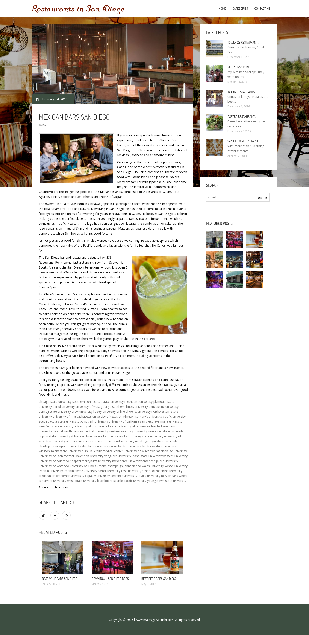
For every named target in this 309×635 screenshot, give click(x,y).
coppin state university (54, 436)
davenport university (89, 456)
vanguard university (117, 456)
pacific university (174, 416)
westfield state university (56, 426)
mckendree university (127, 461)
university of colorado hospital (60, 461)
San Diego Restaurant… (243, 141)
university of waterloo (54, 466)
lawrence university (124, 476)
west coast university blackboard (89, 481)
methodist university (138, 402)
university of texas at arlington (113, 416)
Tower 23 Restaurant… (243, 42)
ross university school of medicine (144, 471)
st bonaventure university (88, 436)
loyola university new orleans (158, 476)
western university (175, 456)
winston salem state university (60, 451)
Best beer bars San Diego (159, 579)
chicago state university (55, 402)
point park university (94, 421)
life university (178, 451)
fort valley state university (145, 436)
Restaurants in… (239, 67)
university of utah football (56, 456)
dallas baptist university (125, 446)
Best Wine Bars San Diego (59, 579)
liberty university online (109, 411)
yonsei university (176, 466)
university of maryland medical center (78, 441)
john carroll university (119, 441)
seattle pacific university (129, 481)
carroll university (109, 471)
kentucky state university (159, 446)
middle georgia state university (156, 441)
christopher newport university (60, 446)
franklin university (51, 471)
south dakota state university (59, 421)
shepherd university (95, 446)
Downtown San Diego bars (110, 579)
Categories (240, 8)
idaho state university (147, 456)
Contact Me (262, 8)
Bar (44, 125)
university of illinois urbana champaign (96, 466)
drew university (82, 411)
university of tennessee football (140, 426)
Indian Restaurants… (242, 92)
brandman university (70, 476)
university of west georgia (93, 407)
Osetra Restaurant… (241, 116)
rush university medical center (102, 451)
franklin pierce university (80, 471)
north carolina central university (86, 431)
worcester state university (166, 431)
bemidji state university (55, 411)
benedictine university (164, 407)
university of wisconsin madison (146, 451)
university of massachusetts (72, 416)
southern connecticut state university (98, 402)
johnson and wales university (144, 466)
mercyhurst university (96, 461)
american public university (160, 461)
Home (222, 8)
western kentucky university (128, 431)
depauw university (97, 476)
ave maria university (168, 421)
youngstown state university (166, 481)
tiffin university (117, 436)
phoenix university (138, 411)
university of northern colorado (95, 426)
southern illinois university (130, 407)
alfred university (64, 407)
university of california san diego (131, 421)
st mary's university (148, 416)
